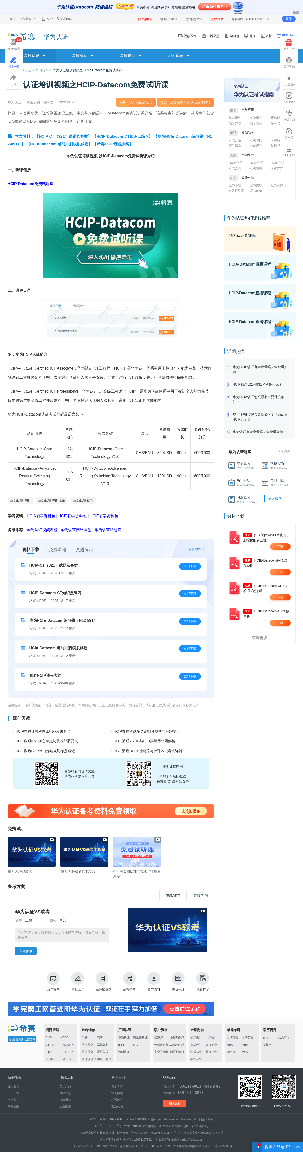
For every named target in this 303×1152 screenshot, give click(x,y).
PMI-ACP (67, 1059)
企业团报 (289, 98)
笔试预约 (235, 118)
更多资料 (195, 550)
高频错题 (129, 981)
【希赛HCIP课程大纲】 (113, 144)
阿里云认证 (140, 1037)
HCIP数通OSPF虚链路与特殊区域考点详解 (148, 751)
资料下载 (30, 549)
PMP (49, 1037)
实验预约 (256, 118)
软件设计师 (89, 1059)
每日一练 (178, 981)
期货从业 (196, 1059)
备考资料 (277, 123)
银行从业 (211, 1044)
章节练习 (153, 981)
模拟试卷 (77, 981)
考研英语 (247, 1037)
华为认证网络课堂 (76, 530)
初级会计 (196, 1037)
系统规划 (87, 1052)
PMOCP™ (67, 1044)
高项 (100, 1037)
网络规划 (87, 1044)
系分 (85, 1037)
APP (47, 19)
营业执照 (117, 1106)
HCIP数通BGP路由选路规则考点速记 (45, 751)
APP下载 (289, 151)
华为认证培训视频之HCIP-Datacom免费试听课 (87, 70)
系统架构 (102, 1044)
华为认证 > (26, 70)
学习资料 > (44, 70)
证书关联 (256, 185)
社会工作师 (176, 1037)
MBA (230, 1044)
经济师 (158, 1037)
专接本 (267, 1044)
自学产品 (65, 1086)
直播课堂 (210, 36)
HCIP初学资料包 (72, 516)
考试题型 (256, 168)
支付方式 (13, 1099)
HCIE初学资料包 (104, 516)
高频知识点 (103, 981)
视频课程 (187, 36)
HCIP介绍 (256, 163)
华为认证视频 (83, 500)
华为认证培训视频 (51, 500)
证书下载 (235, 185)
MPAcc (231, 1052)
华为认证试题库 (108, 530)
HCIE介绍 (278, 163)
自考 (266, 1037)
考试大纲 (235, 168)
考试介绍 (235, 140)
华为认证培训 (20, 500)
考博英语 (232, 1037)
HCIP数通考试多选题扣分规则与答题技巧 (147, 731)
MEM (245, 1044)
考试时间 (256, 140)
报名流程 (256, 123)
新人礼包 (289, 45)
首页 (13, 19)
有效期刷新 (236, 191)
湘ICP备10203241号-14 (165, 1133)
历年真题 (53, 981)
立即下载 (190, 566)
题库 (250, 36)
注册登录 (13, 1086)
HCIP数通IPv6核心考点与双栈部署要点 (47, 741)
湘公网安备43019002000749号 (203, 1133)
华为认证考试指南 (254, 94)
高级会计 (196, 1044)
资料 (266, 36)
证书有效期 (278, 185)
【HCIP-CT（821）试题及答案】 (63, 136)
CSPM (50, 1044)
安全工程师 (161, 1052)
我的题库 (285, 451)
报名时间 (277, 118)
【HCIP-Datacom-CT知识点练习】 (123, 136)
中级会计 (211, 1037)
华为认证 (124, 1037)
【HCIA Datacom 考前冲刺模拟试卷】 (59, 144)
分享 (14, 80)
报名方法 (235, 123)
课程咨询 (289, 62)
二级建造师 (176, 1044)
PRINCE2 (67, 1052)
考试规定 (256, 146)
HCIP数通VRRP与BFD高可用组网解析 (145, 741)
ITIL (135, 1044)
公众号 (289, 133)
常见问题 (117, 1093)
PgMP (49, 1052)
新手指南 (235, 146)
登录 (288, 19)
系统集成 (102, 1052)
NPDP (65, 1037)
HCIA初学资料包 (41, 516)
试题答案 (202, 981)
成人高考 (284, 1037)
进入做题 (275, 499)
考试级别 (277, 140)
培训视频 (277, 146)
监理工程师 (176, 1052)
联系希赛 (117, 1099)
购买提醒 (13, 1106)
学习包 (231, 36)
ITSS (121, 1044)
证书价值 (256, 191)
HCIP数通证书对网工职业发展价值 (43, 731)
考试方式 (277, 168)
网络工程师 (104, 1059)
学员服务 (289, 80)
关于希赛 (117, 1086)
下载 (280, 546)
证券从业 (196, 1052)
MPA (245, 1052)
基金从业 (211, 1052)
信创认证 (124, 1052)
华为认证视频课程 (42, 530)
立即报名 (26, 951)
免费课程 (57, 549)
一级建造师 (161, 1044)
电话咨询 (289, 115)
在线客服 (174, 1103)
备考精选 (15, 44)
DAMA (50, 1059)
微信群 (64, 19)
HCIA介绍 (235, 163)
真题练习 (84, 549)
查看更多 (259, 638)
